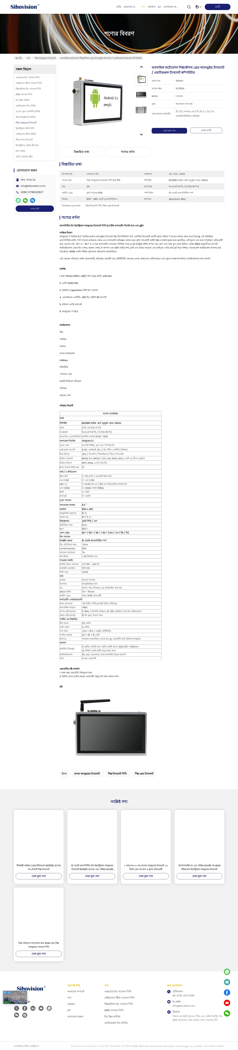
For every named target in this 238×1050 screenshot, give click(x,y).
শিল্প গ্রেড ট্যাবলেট (144, 774)
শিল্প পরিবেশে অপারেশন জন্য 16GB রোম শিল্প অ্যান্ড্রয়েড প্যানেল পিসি (38, 945)
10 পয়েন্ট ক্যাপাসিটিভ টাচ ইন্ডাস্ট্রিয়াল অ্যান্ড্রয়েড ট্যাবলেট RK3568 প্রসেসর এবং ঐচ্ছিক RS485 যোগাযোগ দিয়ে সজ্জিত (92, 867)
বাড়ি (118, 7)
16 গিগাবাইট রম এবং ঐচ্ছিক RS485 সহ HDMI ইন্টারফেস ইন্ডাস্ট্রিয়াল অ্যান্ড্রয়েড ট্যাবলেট (199, 867)
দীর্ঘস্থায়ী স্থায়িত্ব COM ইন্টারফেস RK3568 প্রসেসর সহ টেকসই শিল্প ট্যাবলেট (39, 867)
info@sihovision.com (33, 186)
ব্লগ (159, 7)
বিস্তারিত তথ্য (81, 152)
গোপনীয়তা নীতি (21, 1046)
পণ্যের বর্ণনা (128, 152)
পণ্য (143, 7)
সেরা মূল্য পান (169, 131)
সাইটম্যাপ (35, 1046)
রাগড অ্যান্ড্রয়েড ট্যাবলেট (87, 774)
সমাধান (151, 7)
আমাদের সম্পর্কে (131, 7)
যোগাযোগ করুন (171, 7)
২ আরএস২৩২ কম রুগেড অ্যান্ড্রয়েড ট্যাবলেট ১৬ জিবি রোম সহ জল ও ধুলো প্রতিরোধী (146, 867)
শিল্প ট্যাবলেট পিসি (117, 774)
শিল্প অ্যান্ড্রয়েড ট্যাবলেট (45, 58)
